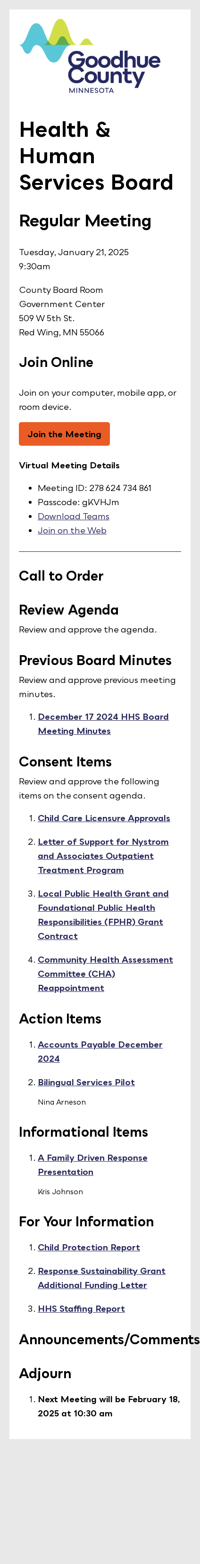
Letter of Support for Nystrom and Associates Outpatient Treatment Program (103, 855)
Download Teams (73, 516)
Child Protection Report (89, 1247)
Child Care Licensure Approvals (104, 818)
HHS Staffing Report (81, 1308)
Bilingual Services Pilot (86, 1082)
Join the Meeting (64, 434)
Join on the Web (72, 530)
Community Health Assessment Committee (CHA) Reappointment (105, 973)
